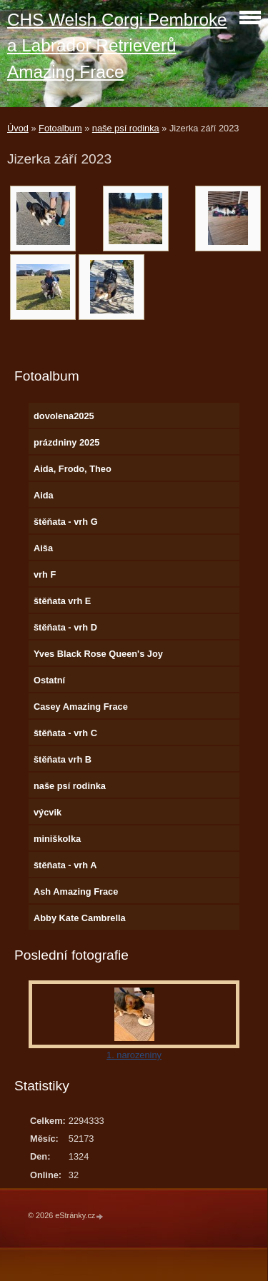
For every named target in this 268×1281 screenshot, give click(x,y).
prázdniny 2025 (66, 442)
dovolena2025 (64, 416)
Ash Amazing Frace (76, 891)
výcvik (47, 812)
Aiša (43, 548)
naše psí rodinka (125, 128)
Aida (44, 495)
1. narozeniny (134, 1055)
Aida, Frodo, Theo (72, 468)
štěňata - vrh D (65, 627)
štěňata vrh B (62, 759)
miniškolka (57, 838)
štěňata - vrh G (66, 521)
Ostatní (49, 680)
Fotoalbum (60, 128)
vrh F (45, 574)
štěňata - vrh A (65, 865)
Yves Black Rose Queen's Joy (98, 653)
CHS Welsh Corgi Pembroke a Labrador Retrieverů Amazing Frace (117, 45)
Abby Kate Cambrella (80, 918)
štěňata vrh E (62, 601)
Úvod (18, 128)
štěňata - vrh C (65, 733)
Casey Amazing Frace (81, 706)
